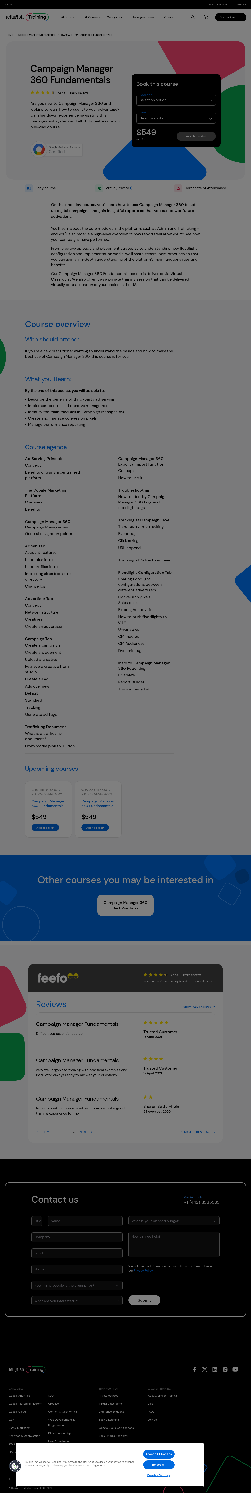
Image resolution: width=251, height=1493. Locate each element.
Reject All (158, 1464)
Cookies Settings (158, 1475)
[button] (15, 1466)
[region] (110, 1465)
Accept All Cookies (159, 1454)
